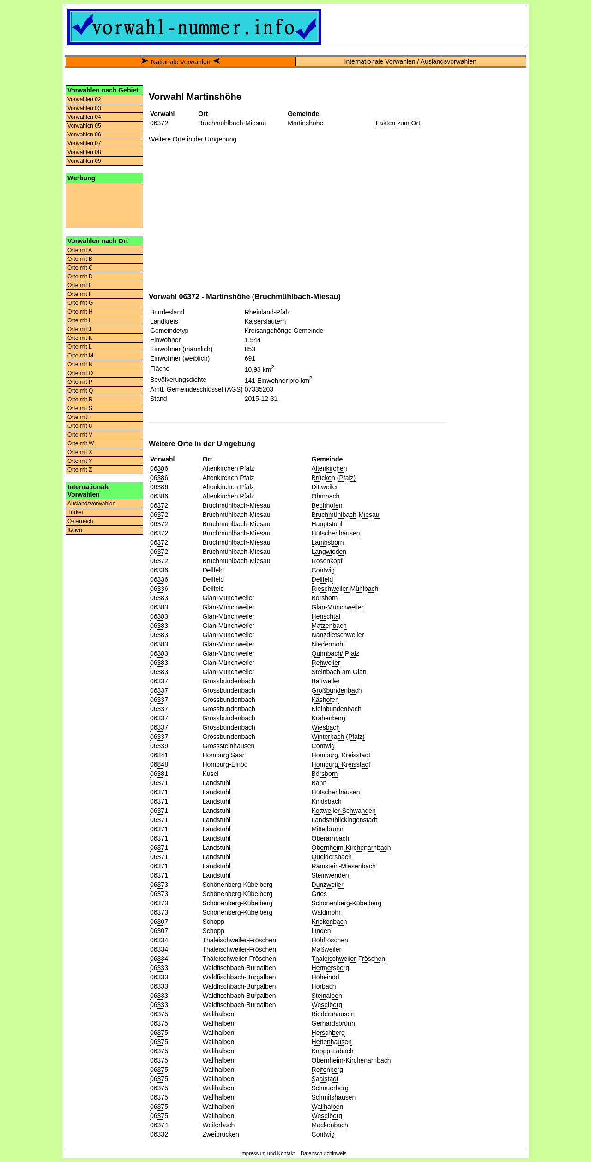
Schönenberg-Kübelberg (347, 903)
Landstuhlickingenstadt (344, 820)
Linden (321, 931)
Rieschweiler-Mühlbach (345, 588)
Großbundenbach (337, 690)
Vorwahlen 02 (84, 99)
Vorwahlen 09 (84, 161)
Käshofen (325, 699)
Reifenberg (328, 1069)
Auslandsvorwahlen (91, 503)
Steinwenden (330, 875)
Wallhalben (328, 1106)
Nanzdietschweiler (338, 635)
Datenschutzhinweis (324, 1153)
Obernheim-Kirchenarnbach (351, 847)
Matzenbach (329, 625)
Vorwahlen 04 (84, 117)
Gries (319, 894)
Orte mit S (79, 408)
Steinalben (327, 995)
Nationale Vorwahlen (180, 62)
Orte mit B (79, 259)
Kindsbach (327, 801)
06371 (159, 783)
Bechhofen (327, 505)
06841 (159, 755)
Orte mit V (79, 434)
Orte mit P (79, 382)
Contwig (323, 570)
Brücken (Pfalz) (334, 477)
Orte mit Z (79, 470)
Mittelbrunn (328, 829)
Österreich (80, 521)
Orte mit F (79, 294)
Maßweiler (327, 949)
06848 (159, 764)
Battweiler (326, 681)
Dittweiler (325, 487)
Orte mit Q (80, 390)
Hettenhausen (332, 1041)
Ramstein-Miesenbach (344, 866)
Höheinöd (325, 977)
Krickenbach (329, 921)
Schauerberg (330, 1088)
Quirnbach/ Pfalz (336, 653)
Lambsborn (328, 542)
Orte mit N (80, 364)
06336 (159, 570)
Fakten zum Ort (398, 123)
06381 (159, 773)
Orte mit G (80, 303)
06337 (159, 681)
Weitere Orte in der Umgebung (192, 139)
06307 (159, 921)
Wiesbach (326, 727)
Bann (319, 783)
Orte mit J (79, 329)
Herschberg (328, 1032)
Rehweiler (326, 662)
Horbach (324, 986)
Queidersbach (332, 857)
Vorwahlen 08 (84, 152)
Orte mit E (79, 285)
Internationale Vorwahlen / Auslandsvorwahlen (410, 61)
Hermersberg (331, 967)
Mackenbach (330, 1125)
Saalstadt (325, 1078)
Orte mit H (80, 311)
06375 (159, 1014)
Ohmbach (326, 496)
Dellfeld (322, 579)
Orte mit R (80, 399)
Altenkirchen (329, 468)
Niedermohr (328, 644)
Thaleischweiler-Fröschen (349, 958)
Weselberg (327, 1004)
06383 (159, 598)
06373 (159, 884)
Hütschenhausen (336, 533)
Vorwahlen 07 (84, 143)
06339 (159, 746)
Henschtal (326, 616)
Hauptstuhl (327, 524)
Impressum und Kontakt (267, 1153)
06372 (159, 123)
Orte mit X (79, 452)
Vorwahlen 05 (84, 126)
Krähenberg (328, 718)
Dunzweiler (328, 884)
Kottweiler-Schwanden (344, 810)
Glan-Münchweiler (338, 607)
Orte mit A (79, 250)
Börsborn (325, 598)
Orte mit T (79, 417)
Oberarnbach (331, 838)
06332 (159, 1134)
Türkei (75, 512)
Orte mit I (78, 320)
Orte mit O (80, 373)
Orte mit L (79, 347)
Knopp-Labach (333, 1051)
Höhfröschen (330, 940)
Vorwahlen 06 (84, 134)
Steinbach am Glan (339, 672)
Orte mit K (79, 338)
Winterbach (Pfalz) (338, 736)
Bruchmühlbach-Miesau (346, 514)
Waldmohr (326, 912)
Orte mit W (80, 443)
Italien (74, 530)
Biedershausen (333, 1014)
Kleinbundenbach (337, 709)
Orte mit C (80, 267)
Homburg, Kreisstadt (341, 755)
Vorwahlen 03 (84, 108)
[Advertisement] (104, 205)
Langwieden (329, 551)
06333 (159, 967)
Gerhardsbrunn (333, 1023)
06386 (159, 468)
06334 (159, 940)
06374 (159, 1125)
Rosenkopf (327, 561)
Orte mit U (80, 426)
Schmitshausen (334, 1097)
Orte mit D (80, 276)
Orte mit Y (79, 461)
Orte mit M (80, 355)
